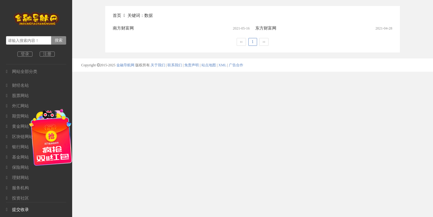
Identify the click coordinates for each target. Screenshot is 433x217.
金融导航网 (125, 65)
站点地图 (208, 65)
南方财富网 (123, 28)
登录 (25, 54)
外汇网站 (17, 106)
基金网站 (17, 157)
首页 (117, 15)
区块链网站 (19, 136)
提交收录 (17, 209)
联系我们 (174, 65)
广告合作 (236, 65)
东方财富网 (265, 28)
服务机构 (17, 188)
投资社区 (17, 198)
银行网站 (17, 147)
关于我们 (158, 65)
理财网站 (17, 177)
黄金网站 (17, 126)
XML (222, 65)
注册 (47, 54)
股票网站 (17, 95)
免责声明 (191, 65)
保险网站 (17, 167)
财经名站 (17, 85)
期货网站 (17, 116)
